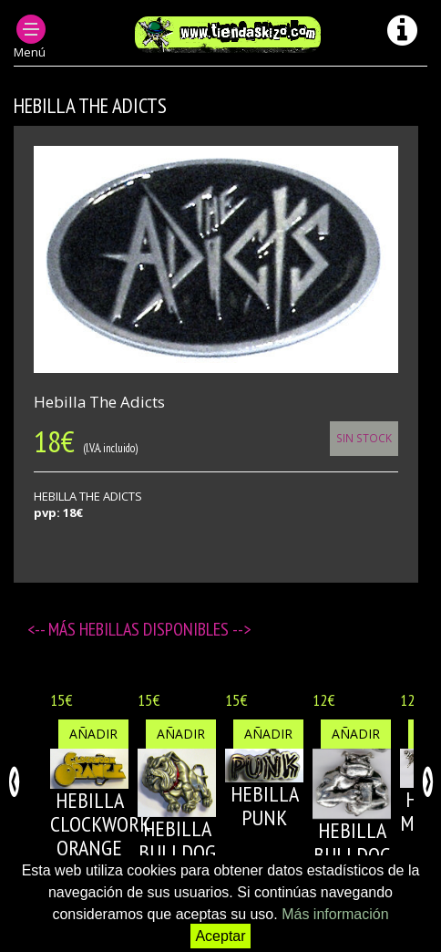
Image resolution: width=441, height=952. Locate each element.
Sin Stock (364, 437)
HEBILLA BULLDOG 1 (177, 852)
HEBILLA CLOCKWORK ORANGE (100, 824)
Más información (335, 914)
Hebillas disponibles (155, 629)
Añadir (93, 733)
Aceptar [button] (220, 936)
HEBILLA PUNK (265, 806)
